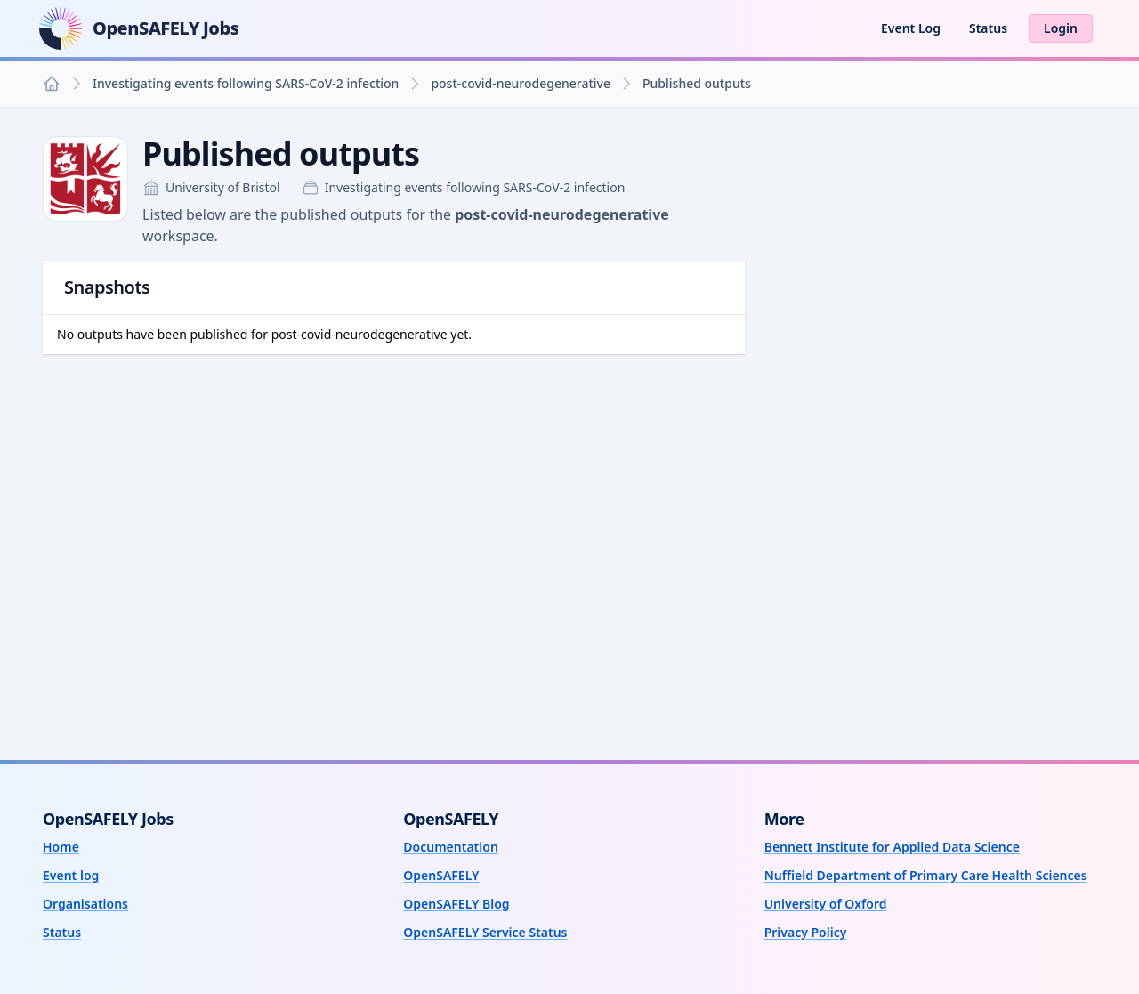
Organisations (85, 903)
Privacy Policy (805, 932)
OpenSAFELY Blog (456, 903)
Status (988, 28)
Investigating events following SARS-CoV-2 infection (246, 83)
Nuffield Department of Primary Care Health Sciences (925, 875)
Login (1061, 28)
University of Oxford (825, 903)
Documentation (450, 846)
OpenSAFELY (441, 875)
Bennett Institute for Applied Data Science (892, 846)
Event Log (911, 28)
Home (61, 846)
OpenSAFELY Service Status (485, 932)
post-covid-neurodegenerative (520, 83)
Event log (71, 875)
